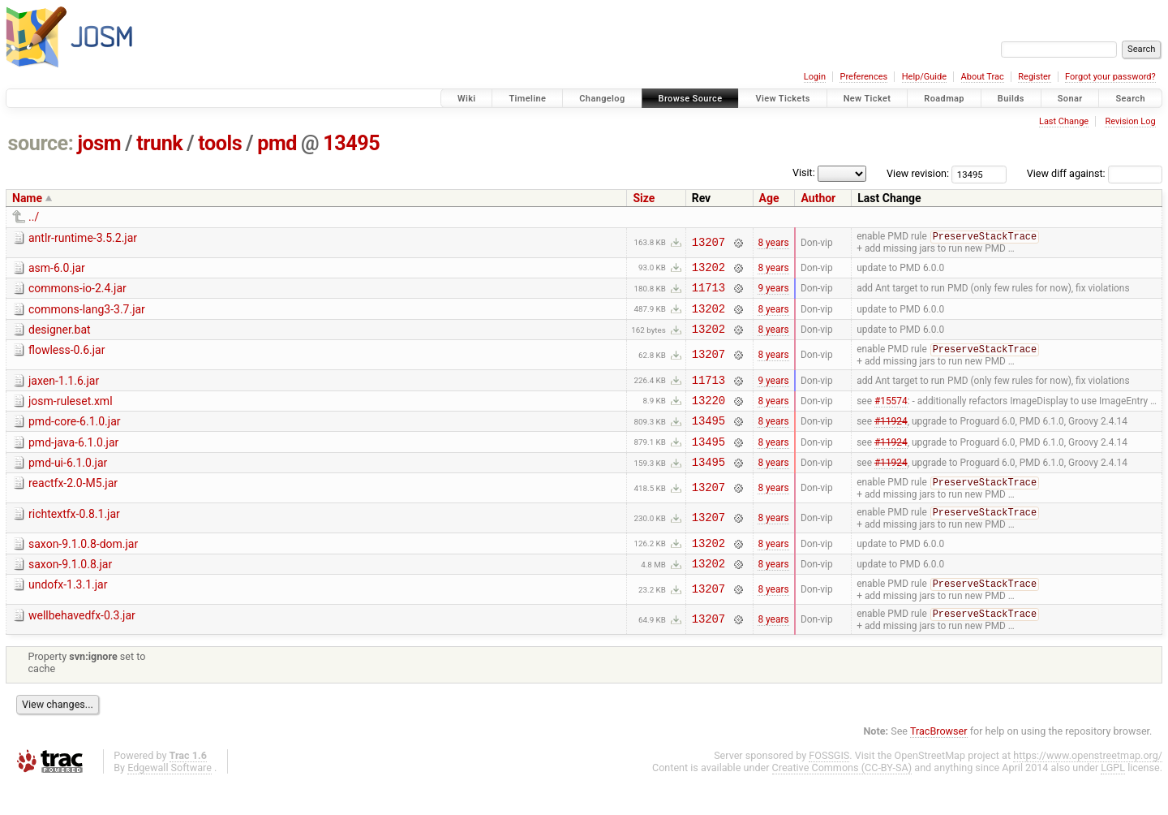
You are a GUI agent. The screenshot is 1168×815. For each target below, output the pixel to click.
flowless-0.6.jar (66, 360)
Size (644, 198)
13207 (708, 243)
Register (1034, 76)
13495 (351, 143)
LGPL (1113, 799)
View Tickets (782, 98)
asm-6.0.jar (56, 268)
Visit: (803, 172)
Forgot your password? (1110, 76)
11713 (708, 292)
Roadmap (944, 98)
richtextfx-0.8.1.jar (74, 538)
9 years (773, 293)
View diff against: (1094, 173)
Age (769, 198)
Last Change (1064, 121)
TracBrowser (939, 763)
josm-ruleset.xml (70, 414)
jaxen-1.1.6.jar (63, 392)
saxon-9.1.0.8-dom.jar (83, 569)
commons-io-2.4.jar (77, 291)
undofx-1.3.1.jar (67, 614)
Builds (1011, 98)
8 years (773, 242)
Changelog (602, 98)
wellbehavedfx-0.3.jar (81, 646)
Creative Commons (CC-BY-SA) (842, 799)
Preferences (863, 76)
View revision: (918, 173)
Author (818, 198)
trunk (159, 143)
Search (1130, 98)
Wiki (466, 98)
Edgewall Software (169, 799)
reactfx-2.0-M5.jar (73, 506)
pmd (277, 143)
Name (27, 198)
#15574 (891, 415)
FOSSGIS (829, 787)
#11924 (891, 439)
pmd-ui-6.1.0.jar (67, 483)
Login (815, 76)
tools (220, 143)
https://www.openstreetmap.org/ (1087, 787)
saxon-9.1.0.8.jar (70, 591)
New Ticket (867, 98)
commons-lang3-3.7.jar (86, 314)
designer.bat (59, 337)
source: (41, 143)
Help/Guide (924, 76)
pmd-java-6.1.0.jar (73, 461)
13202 (708, 270)
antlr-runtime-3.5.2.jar (82, 237)
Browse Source (691, 98)
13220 (708, 416)
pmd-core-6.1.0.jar (74, 437)
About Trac (982, 76)
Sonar (1070, 98)
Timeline (527, 98)
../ (33, 216)
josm (99, 143)
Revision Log (1130, 121)
